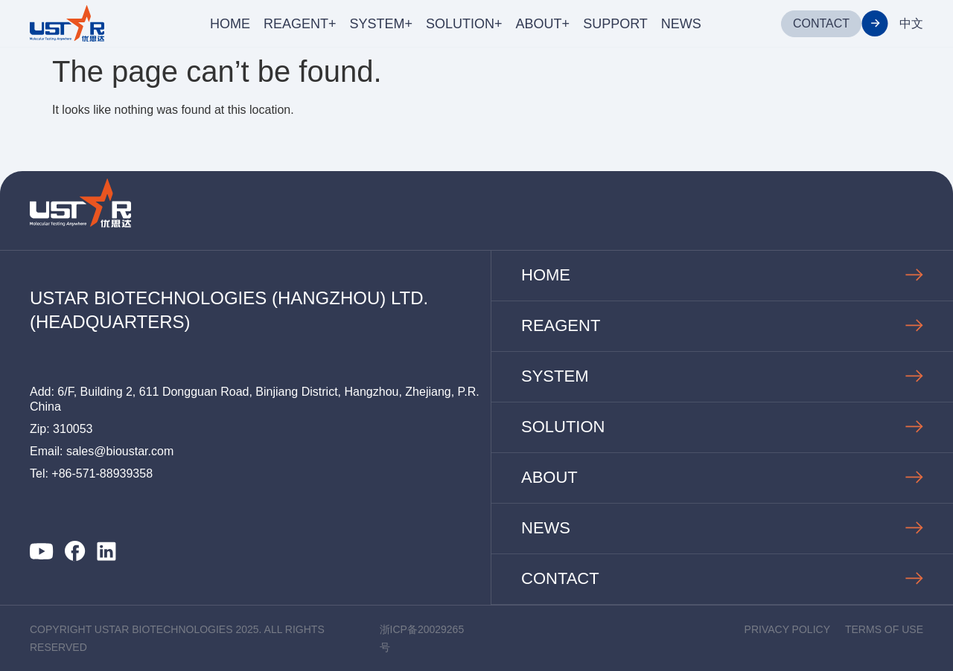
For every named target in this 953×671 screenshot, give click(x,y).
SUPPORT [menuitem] (615, 23)
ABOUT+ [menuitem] (543, 23)
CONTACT (821, 23)
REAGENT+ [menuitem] (300, 23)
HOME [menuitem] (230, 23)
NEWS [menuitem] (681, 23)
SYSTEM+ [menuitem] (381, 23)
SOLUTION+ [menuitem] (464, 23)
